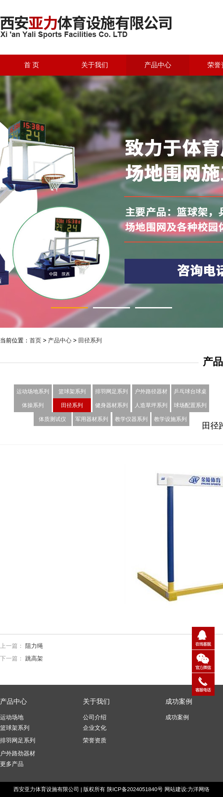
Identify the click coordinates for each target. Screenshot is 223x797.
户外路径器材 (151, 391)
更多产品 (12, 763)
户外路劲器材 (17, 753)
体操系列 (33, 405)
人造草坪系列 (151, 405)
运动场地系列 (32, 391)
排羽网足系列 (111, 391)
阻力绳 (34, 645)
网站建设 (175, 789)
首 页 (31, 64)
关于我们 (94, 64)
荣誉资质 (94, 740)
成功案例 (177, 717)
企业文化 (94, 727)
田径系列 (90, 340)
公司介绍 (94, 717)
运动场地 (12, 717)
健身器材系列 (111, 405)
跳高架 (34, 658)
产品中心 (157, 64)
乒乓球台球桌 (190, 391)
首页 (35, 340)
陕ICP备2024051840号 (135, 789)
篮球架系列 (72, 391)
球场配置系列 (190, 405)
